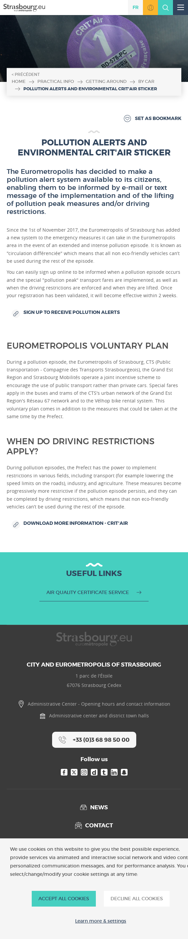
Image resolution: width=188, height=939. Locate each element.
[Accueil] (24, 7)
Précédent (27, 74)
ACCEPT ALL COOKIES (63, 899)
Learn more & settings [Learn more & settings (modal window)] (100, 921)
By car (146, 81)
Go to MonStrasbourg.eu (150, 7)
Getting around (106, 81)
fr (136, 7)
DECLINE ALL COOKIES (137, 899)
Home (19, 81)
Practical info (55, 81)
